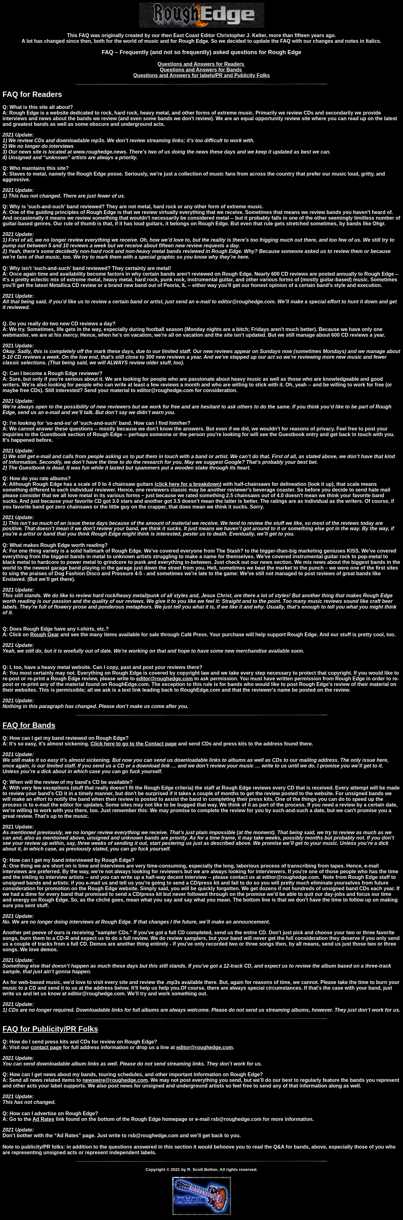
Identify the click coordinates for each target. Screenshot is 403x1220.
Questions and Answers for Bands (201, 69)
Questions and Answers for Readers (201, 64)
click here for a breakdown (188, 484)
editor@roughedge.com (164, 678)
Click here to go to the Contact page (134, 743)
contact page (46, 1047)
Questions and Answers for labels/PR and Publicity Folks (201, 75)
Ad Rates (43, 1119)
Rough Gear (44, 634)
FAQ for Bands (29, 725)
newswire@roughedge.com (115, 1080)
